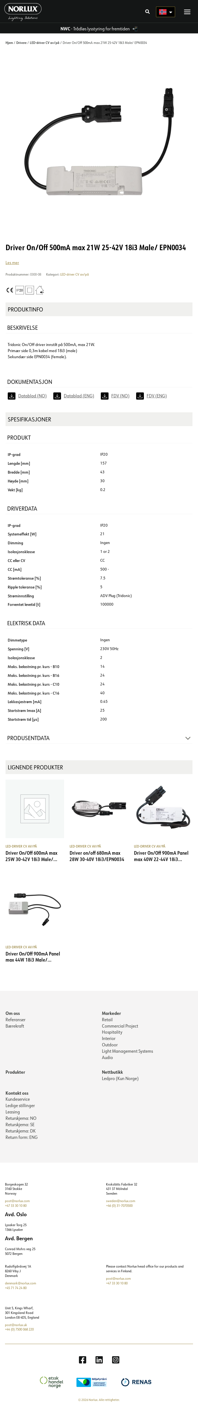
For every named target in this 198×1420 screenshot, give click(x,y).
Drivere (21, 50)
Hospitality (112, 1040)
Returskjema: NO (21, 1126)
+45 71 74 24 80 (16, 1296)
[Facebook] (82, 1368)
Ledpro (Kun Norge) (120, 1086)
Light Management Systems (127, 1059)
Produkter (15, 1080)
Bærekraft (15, 1034)
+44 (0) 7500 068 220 (19, 1337)
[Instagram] (116, 1368)
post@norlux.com (17, 1209)
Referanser (15, 1027)
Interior (108, 1046)
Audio (107, 1065)
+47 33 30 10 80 (16, 1214)
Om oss (13, 1021)
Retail (107, 1027)
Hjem (9, 50)
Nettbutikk (112, 1080)
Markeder (111, 1021)
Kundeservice (18, 1107)
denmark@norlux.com (20, 1291)
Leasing (13, 1120)
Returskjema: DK (21, 1139)
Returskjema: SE (20, 1132)
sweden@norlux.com (120, 1209)
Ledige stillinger (20, 1113)
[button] (146, 17)
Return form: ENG (22, 1145)
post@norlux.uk (16, 1333)
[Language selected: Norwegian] (164, 16)
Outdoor (110, 1052)
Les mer (12, 270)
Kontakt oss (17, 1101)
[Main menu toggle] (185, 16)
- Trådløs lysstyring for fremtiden (95, 36)
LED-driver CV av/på (44, 50)
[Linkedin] (99, 1368)
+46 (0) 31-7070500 (119, 1214)
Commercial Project (120, 1034)
